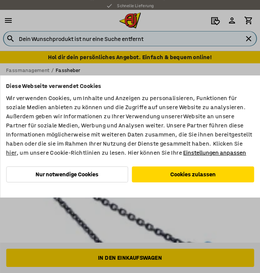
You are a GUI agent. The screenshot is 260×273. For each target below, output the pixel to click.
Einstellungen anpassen (214, 152)
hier (11, 152)
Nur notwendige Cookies (67, 174)
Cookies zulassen (193, 174)
